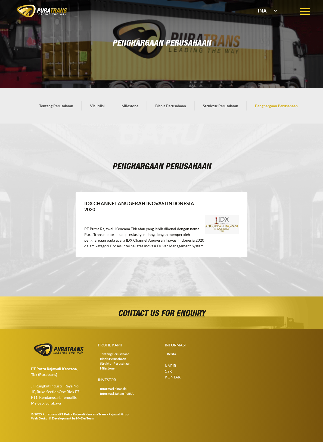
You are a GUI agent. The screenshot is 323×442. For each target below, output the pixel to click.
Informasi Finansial (113, 389)
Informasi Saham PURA (117, 394)
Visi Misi (97, 105)
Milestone (130, 105)
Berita (171, 354)
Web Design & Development (51, 418)
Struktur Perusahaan (220, 105)
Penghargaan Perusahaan (276, 105)
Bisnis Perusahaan (170, 105)
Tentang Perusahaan (56, 105)
